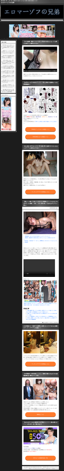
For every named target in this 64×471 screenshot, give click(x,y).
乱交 (55, 322)
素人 (4, 38)
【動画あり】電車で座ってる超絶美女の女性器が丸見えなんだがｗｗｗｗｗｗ (8, 76)
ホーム (2, 38)
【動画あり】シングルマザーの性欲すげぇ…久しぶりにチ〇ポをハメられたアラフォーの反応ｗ (8, 52)
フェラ (49, 322)
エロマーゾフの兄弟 (7, 2)
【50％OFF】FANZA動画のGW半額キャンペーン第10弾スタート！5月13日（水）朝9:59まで (8, 56)
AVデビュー (52, 322)
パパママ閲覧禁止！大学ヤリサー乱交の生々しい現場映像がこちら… (42, 316)
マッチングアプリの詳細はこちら (40, 191)
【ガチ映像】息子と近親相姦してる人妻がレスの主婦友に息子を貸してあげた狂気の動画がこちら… (8, 67)
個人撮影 (46, 322)
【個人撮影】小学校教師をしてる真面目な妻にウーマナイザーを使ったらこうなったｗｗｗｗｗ (8, 86)
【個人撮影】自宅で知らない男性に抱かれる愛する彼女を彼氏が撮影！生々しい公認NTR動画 (8, 90)
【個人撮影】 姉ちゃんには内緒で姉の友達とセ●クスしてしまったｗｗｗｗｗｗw (8, 81)
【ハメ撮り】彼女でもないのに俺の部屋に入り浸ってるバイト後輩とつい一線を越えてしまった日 (8, 71)
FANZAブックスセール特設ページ (40, 129)
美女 (56, 322)
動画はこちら (40, 414)
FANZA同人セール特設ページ (40, 136)
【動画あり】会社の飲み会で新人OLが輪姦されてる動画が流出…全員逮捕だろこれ (43, 468)
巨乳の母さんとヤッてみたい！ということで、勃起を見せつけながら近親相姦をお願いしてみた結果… (8, 47)
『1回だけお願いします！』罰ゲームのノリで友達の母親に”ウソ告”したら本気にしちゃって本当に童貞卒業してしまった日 (8, 62)
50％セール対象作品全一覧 (40, 458)
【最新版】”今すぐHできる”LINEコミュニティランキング (37, 236)
